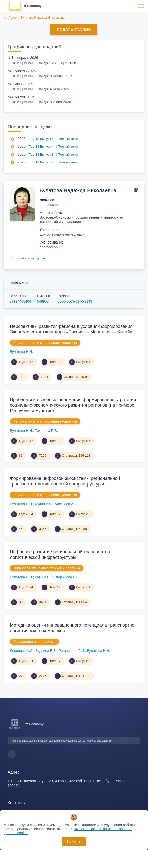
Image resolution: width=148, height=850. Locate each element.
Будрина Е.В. (46, 651)
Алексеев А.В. (66, 504)
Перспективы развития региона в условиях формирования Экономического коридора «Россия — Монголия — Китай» (71, 329)
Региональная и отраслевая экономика (45, 343)
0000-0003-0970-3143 (75, 301)
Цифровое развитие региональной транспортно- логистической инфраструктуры (61, 554)
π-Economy (33, 6)
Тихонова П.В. (46, 431)
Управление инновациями (35, 642)
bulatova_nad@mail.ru (33, 258)
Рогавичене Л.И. (72, 651)
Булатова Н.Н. (21, 352)
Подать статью (74, 29)
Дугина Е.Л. (44, 577)
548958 (43, 301)
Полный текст (67, 139)
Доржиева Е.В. (68, 577)
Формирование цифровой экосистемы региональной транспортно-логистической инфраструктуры (65, 481)
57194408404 (20, 301)
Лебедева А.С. (22, 651)
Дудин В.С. (44, 504)
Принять (74, 841)
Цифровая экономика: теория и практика (47, 568)
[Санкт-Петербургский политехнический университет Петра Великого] (15, 729)
